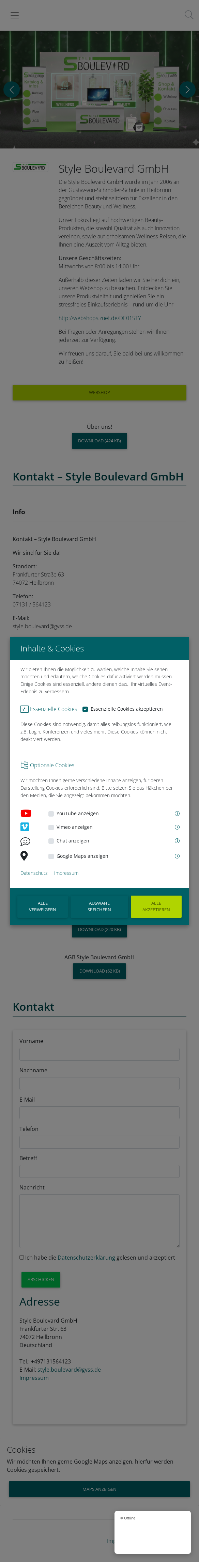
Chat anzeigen (73, 840)
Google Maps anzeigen (82, 856)
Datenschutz (33, 873)
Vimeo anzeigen (75, 827)
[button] (177, 814)
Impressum (66, 873)
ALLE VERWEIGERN (42, 906)
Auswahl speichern (99, 906)
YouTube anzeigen (78, 813)
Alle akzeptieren (156, 906)
